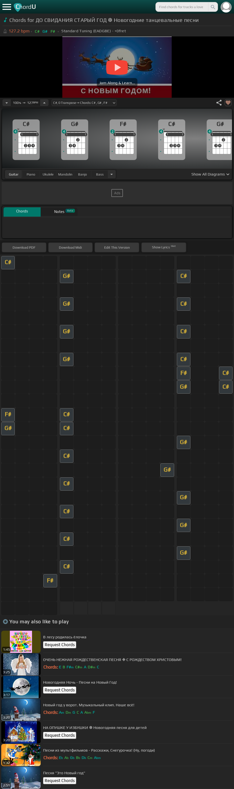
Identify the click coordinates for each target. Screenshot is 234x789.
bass (100, 174)
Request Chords (60, 644)
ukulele (48, 174)
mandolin (65, 174)
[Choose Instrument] (111, 174)
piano (31, 174)
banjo (82, 174)
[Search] (212, 7)
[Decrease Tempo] (6, 102)
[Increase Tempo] (44, 102)
